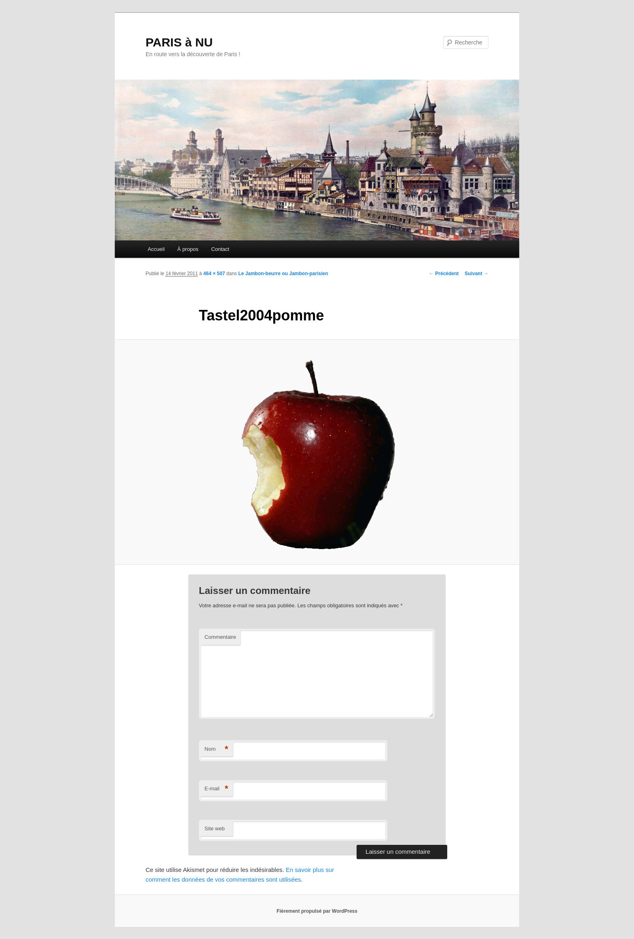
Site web (215, 828)
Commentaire (220, 637)
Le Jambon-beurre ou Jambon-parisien (283, 273)
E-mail (216, 789)
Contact (220, 249)
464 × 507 (214, 273)
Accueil (156, 249)
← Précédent (444, 273)
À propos (188, 249)
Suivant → (476, 273)
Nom (216, 749)
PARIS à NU (179, 42)
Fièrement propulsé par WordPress (317, 911)
